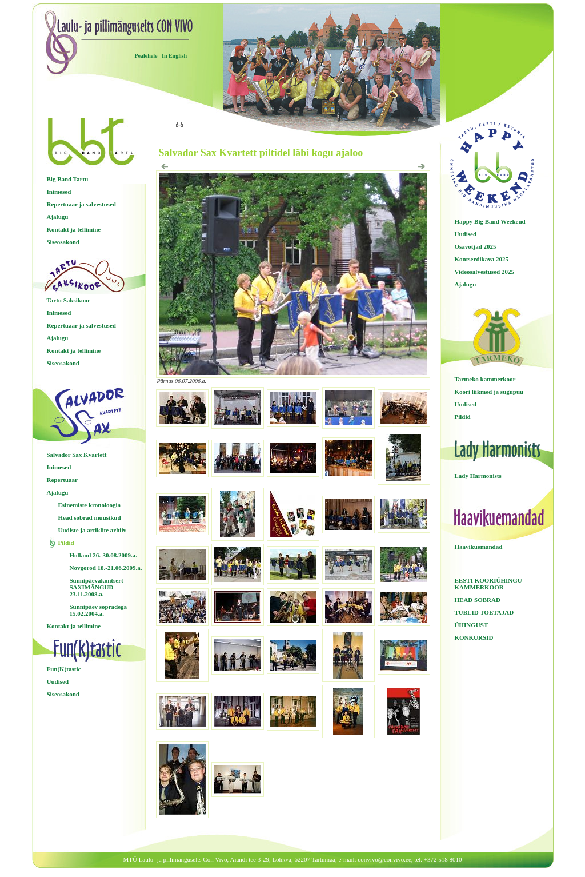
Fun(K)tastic (64, 668)
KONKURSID (474, 637)
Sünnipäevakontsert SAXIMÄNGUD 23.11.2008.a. (96, 587)
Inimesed (59, 191)
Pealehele (146, 56)
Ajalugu (58, 216)
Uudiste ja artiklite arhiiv (92, 530)
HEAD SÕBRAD (477, 599)
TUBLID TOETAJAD (484, 612)
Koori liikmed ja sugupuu (489, 391)
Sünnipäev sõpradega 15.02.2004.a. (98, 610)
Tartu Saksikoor (68, 300)
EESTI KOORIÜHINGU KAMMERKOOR (488, 584)
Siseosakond (63, 241)
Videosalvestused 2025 (484, 271)
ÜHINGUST (471, 624)
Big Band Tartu (68, 179)
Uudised (58, 681)
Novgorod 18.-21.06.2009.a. (106, 567)
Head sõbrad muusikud (89, 517)
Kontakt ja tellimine (74, 229)
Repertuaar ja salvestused (81, 204)
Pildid (66, 542)
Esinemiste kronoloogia (89, 504)
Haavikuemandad (479, 546)
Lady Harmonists (478, 475)
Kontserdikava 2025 (481, 259)
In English (174, 56)
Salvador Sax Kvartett (77, 454)
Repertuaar (62, 479)
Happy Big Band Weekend (490, 221)
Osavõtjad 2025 (475, 246)
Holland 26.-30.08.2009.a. (104, 555)
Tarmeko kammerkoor (485, 379)
